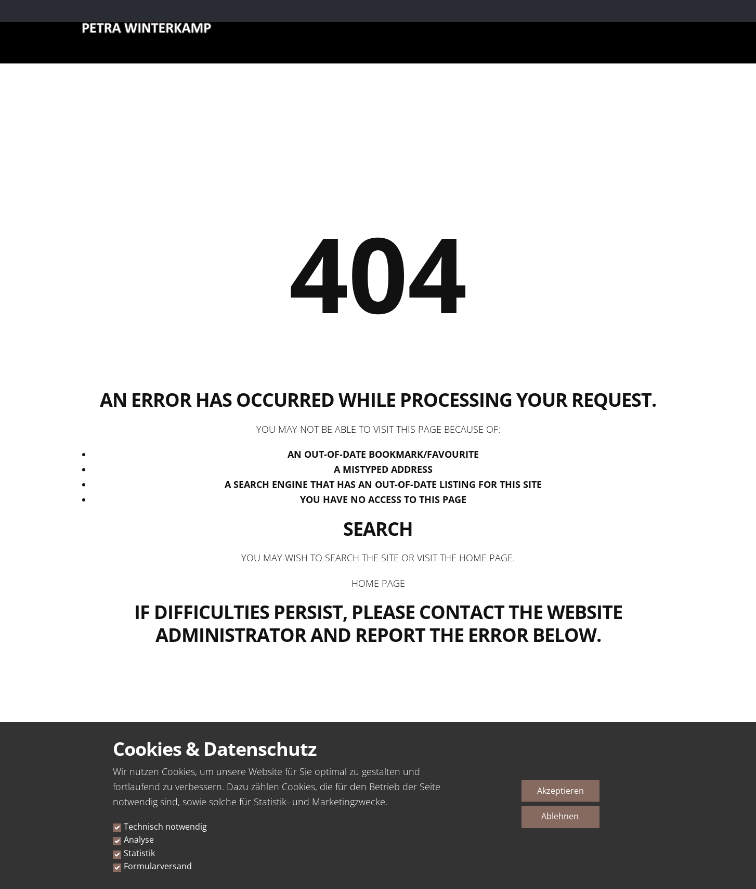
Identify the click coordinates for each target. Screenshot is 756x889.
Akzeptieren (560, 790)
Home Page (378, 583)
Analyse (139, 839)
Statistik (139, 853)
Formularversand (158, 866)
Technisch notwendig (165, 826)
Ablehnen (560, 816)
